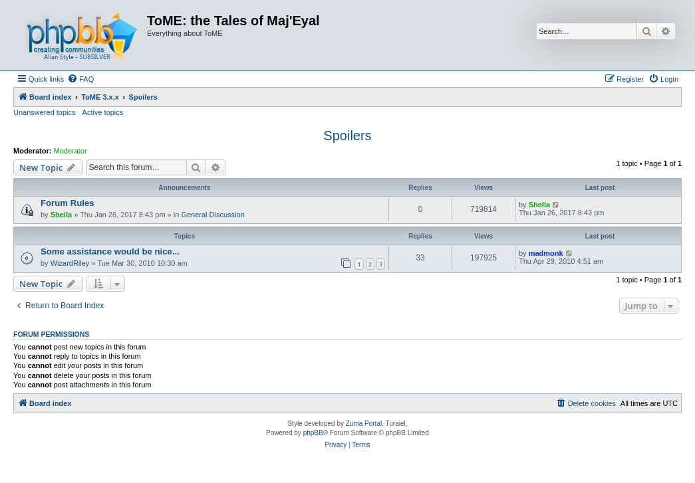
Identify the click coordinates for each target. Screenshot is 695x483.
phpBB (313, 432)
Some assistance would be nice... (110, 251)
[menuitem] (80, 79)
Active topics (103, 112)
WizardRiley (70, 263)
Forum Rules (67, 203)
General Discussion (212, 215)
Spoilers (347, 135)
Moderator (70, 151)
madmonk (546, 253)
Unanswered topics (44, 112)
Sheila (61, 215)
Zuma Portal (364, 423)
